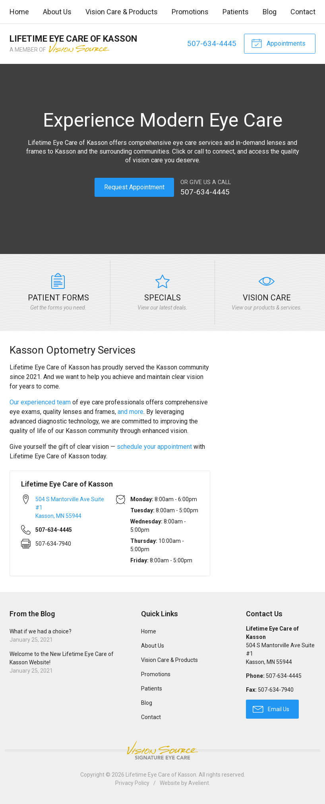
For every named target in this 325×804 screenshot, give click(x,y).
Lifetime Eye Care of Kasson (161, 774)
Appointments (278, 42)
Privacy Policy (132, 783)
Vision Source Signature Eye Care (162, 750)
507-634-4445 (211, 43)
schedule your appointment (154, 446)
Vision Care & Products (121, 12)
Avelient (198, 783)
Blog (270, 12)
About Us (57, 12)
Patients (235, 12)
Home (19, 12)
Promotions (190, 12)
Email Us (271, 708)
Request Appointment (134, 187)
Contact (302, 12)
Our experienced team (40, 402)
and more (130, 411)
